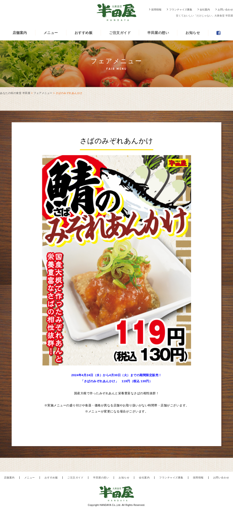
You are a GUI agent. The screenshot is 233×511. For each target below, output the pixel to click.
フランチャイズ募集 (180, 9)
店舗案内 (20, 33)
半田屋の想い (158, 33)
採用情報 (156, 9)
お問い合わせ (225, 9)
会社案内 (205, 9)
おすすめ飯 (84, 33)
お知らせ (192, 33)
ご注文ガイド (120, 33)
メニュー (51, 33)
